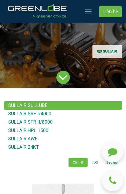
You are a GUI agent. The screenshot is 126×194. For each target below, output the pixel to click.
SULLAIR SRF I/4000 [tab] (29, 113)
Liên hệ (110, 11)
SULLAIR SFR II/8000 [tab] (30, 122)
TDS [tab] (95, 162)
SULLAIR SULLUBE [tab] (28, 105)
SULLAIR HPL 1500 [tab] (28, 130)
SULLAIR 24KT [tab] (23, 147)
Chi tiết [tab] (78, 162)
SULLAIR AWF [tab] (23, 139)
